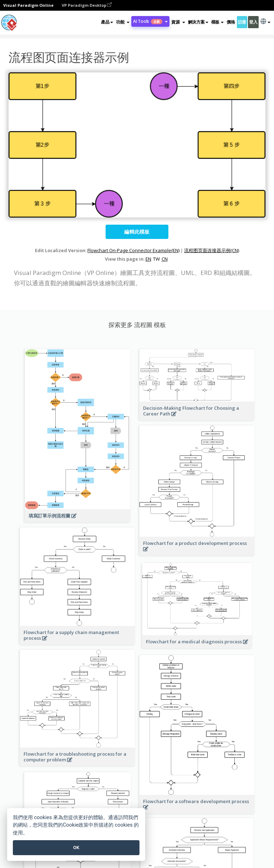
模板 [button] (217, 22)
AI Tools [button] (150, 21)
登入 (253, 22)
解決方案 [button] (198, 22)
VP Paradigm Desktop (87, 5)
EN (148, 259)
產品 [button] (107, 22)
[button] (123, 22)
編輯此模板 (137, 231)
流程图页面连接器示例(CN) (211, 250)
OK (76, 847)
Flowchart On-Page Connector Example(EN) (133, 250)
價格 (231, 22)
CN (165, 259)
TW (156, 259)
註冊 (242, 22)
